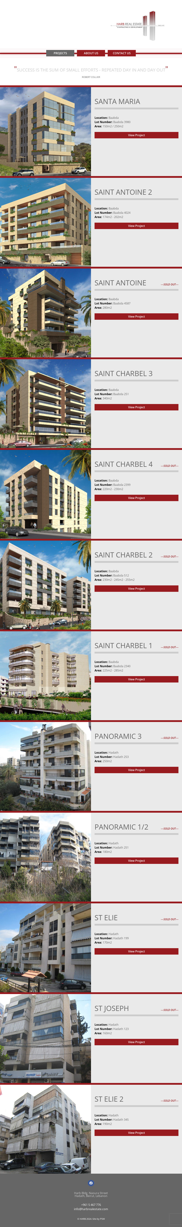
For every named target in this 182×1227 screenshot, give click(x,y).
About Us (91, 53)
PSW (102, 1218)
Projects (60, 53)
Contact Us (122, 53)
